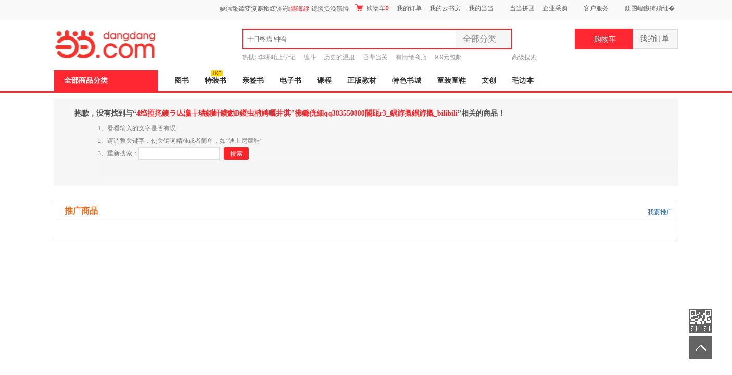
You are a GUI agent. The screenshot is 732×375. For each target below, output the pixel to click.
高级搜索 (524, 57)
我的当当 (481, 8)
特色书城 (406, 80)
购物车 (372, 8)
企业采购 (554, 8)
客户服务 (596, 8)
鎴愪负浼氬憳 (330, 8)
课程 (324, 80)
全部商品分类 (86, 80)
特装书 (215, 80)
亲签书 (253, 80)
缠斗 (310, 57)
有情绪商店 (411, 57)
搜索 (236, 153)
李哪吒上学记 (277, 57)
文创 (489, 80)
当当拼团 (522, 8)
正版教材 (361, 80)
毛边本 (523, 80)
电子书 (290, 80)
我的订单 (409, 8)
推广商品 (81, 210)
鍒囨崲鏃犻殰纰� (650, 8)
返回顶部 (700, 347)
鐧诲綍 (300, 8)
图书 (181, 80)
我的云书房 (445, 8)
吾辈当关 (375, 57)
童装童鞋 (451, 80)
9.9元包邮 (448, 57)
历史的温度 (339, 57)
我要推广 (660, 212)
